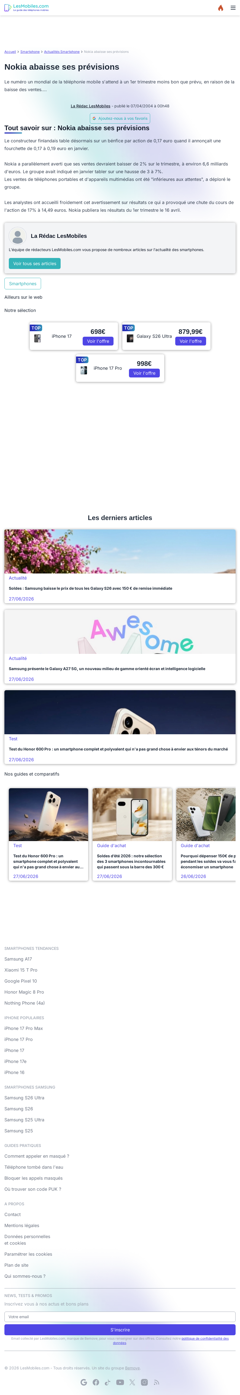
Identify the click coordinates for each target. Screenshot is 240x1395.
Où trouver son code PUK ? (32, 1189)
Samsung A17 (18, 959)
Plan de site (16, 1265)
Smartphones (22, 283)
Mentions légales (21, 1225)
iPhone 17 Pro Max (23, 1028)
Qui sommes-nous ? (24, 1276)
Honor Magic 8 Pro (24, 992)
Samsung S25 (18, 1130)
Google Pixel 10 (20, 981)
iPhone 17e (15, 1061)
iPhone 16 (14, 1072)
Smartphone (30, 52)
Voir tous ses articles (34, 263)
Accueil (10, 52)
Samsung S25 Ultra (24, 1119)
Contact (12, 1214)
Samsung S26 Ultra (24, 1097)
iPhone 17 (14, 1050)
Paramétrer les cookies (28, 1254)
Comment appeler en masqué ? (36, 1156)
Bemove (132, 1368)
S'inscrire (120, 1330)
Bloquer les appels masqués (33, 1178)
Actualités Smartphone (62, 52)
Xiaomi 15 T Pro (20, 970)
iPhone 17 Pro (18, 1039)
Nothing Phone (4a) (24, 1003)
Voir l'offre (98, 341)
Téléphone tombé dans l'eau (33, 1167)
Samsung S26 (18, 1108)
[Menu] (233, 7)
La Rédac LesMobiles (90, 106)
